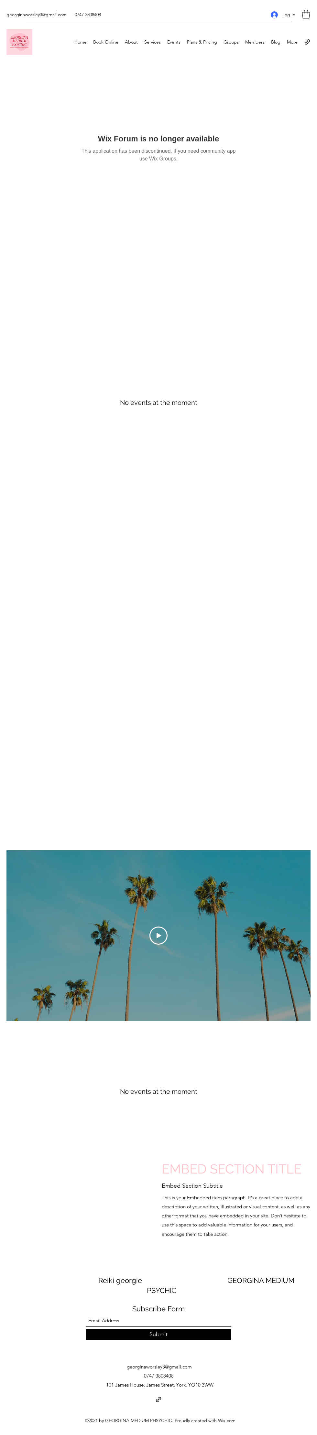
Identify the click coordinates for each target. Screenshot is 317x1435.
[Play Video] (158, 936)
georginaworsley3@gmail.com (36, 14)
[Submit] (158, 1334)
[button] (306, 14)
